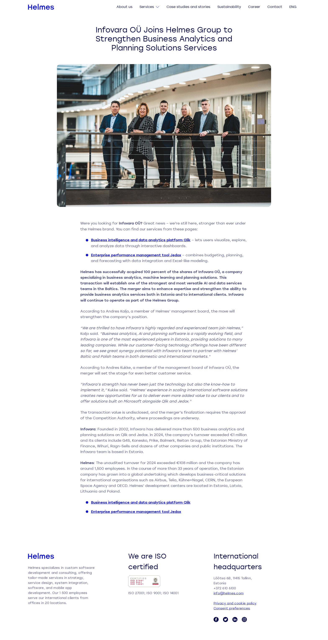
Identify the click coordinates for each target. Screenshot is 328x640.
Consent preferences (232, 608)
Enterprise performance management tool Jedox (136, 255)
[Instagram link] (244, 619)
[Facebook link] (216, 619)
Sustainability (229, 6)
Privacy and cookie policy (235, 603)
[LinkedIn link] (234, 619)
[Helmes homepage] (41, 7)
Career (254, 6)
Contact (274, 6)
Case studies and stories (188, 6)
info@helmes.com (229, 593)
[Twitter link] (225, 619)
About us (124, 6)
